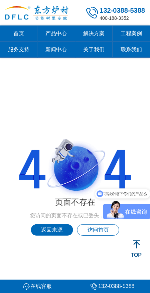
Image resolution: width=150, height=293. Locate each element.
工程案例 (131, 33)
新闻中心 (56, 49)
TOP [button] (136, 255)
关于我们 (94, 49)
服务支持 (18, 49)
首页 (18, 33)
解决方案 (94, 33)
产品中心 (56, 33)
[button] (37, 286)
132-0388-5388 (122, 10)
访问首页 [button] (98, 230)
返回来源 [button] (51, 230)
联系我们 (131, 49)
